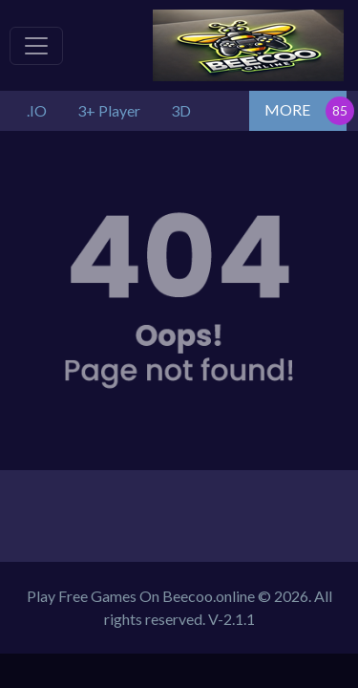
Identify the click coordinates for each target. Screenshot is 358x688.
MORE (287, 109)
